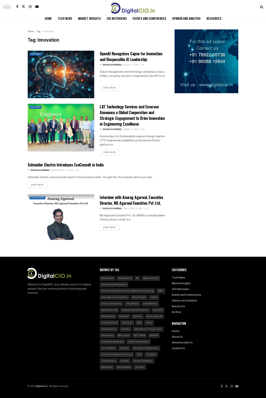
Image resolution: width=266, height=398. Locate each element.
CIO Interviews (117, 18)
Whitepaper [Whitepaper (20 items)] (124, 367)
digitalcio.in (42, 386)
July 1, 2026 (131, 64)
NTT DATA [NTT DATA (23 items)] (139, 335)
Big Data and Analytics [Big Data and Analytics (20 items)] (115, 297)
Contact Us (178, 348)
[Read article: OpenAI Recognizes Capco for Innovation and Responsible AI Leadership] (61, 74)
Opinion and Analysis (186, 18)
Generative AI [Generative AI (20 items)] (154, 316)
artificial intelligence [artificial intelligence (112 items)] (114, 284)
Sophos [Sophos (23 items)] (124, 348)
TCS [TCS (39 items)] (139, 354)
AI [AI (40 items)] (137, 278)
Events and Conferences (149, 18)
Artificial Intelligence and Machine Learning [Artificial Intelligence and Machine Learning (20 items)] (128, 290)
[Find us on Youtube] (37, 7)
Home (48, 18)
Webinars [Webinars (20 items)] (107, 367)
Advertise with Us (182, 343)
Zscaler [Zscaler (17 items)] (139, 367)
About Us (177, 337)
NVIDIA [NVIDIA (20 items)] (154, 335)
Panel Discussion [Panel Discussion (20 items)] (138, 341)
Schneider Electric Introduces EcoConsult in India (65, 165)
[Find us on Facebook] (17, 7)
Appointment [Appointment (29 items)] (150, 278)
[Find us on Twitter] (23, 6)
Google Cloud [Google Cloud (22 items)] (109, 322)
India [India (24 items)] (149, 322)
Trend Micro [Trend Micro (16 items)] (109, 360)
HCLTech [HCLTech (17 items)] (127, 322)
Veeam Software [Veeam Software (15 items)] (143, 360)
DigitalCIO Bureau (112, 64)
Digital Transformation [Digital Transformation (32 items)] (135, 310)
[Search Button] (261, 6)
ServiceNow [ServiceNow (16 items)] (108, 348)
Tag (38, 31)
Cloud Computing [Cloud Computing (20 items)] (112, 303)
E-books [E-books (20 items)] (157, 310)
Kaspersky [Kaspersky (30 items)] (107, 335)
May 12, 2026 (131, 129)
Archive (176, 312)
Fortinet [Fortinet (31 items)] (124, 316)
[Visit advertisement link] (206, 61)
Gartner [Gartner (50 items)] (137, 316)
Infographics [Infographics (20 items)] (109, 329)
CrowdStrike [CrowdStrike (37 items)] (150, 303)
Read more (111, 87)
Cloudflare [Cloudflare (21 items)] (132, 303)
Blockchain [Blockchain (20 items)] (139, 297)
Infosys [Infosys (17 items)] (125, 329)
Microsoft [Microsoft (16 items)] (123, 335)
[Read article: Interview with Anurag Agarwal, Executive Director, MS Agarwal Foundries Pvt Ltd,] (61, 218)
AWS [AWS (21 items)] (160, 290)
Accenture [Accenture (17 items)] (108, 278)
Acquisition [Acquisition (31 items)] (125, 278)
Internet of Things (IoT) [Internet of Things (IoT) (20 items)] (148, 329)
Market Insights (89, 18)
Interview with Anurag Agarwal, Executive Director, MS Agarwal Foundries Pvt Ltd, (131, 200)
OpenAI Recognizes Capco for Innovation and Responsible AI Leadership (131, 56)
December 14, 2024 (62, 170)
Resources (214, 18)
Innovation (48, 31)
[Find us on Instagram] (30, 7)
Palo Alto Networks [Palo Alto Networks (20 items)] (112, 341)
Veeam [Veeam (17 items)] (125, 360)
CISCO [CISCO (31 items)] (154, 297)
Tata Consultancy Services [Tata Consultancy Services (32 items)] (117, 354)
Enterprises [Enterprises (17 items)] (108, 316)
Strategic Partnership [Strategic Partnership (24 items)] (145, 348)
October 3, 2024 (133, 208)
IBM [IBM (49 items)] (139, 322)
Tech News (65, 18)
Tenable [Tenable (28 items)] (151, 354)
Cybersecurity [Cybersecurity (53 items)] (109, 310)
